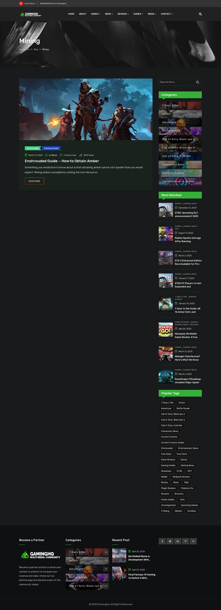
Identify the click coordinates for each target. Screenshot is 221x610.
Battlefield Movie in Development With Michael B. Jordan (139, 559)
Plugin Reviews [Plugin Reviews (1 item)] (168, 488)
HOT (177, 229)
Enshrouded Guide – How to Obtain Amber (62, 161)
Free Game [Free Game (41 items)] (166, 454)
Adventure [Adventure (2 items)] (166, 408)
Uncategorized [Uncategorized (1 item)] (168, 505)
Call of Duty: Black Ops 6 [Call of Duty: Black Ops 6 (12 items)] (173, 420)
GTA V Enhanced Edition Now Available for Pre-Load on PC (188, 264)
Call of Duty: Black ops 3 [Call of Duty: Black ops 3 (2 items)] (173, 414)
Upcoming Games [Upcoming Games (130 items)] (189, 505)
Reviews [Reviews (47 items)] (165, 494)
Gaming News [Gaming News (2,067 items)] (187, 465)
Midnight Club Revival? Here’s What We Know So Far (187, 360)
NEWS (108, 14)
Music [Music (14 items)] (176, 482)
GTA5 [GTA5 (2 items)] (179, 471)
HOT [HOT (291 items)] (189, 471)
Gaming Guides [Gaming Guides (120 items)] (168, 465)
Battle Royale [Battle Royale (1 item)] (183, 408)
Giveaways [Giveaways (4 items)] (166, 471)
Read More (34, 181)
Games (178, 204)
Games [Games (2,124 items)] (184, 459)
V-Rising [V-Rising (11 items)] (165, 511)
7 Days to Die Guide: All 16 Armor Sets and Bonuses (187, 312)
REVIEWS (122, 14)
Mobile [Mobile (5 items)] (164, 477)
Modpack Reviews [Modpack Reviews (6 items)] (181, 477)
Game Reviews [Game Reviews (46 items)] (168, 459)
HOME (71, 14)
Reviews (194, 325)
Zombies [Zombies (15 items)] (191, 511)
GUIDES (137, 14)
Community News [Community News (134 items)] (169, 431)
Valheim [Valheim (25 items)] (178, 511)
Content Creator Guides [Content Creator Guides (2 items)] (172, 442)
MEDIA (151, 14)
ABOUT (82, 14)
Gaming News (190, 204)
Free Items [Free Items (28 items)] (182, 454)
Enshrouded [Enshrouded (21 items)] (167, 448)
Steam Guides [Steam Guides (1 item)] (167, 499)
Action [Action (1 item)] (182, 402)
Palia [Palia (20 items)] (186, 482)
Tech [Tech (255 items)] (182, 499)
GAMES (94, 14)
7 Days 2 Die (181, 297)
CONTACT (166, 14)
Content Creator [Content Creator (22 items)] (169, 437)
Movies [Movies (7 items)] (164, 482)
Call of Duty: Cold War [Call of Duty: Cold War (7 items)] (171, 425)
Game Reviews (182, 322)
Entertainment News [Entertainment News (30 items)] (188, 448)
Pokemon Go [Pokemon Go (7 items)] (187, 488)
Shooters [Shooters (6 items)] (179, 494)
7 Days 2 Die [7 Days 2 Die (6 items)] (167, 402)
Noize (54, 155)
